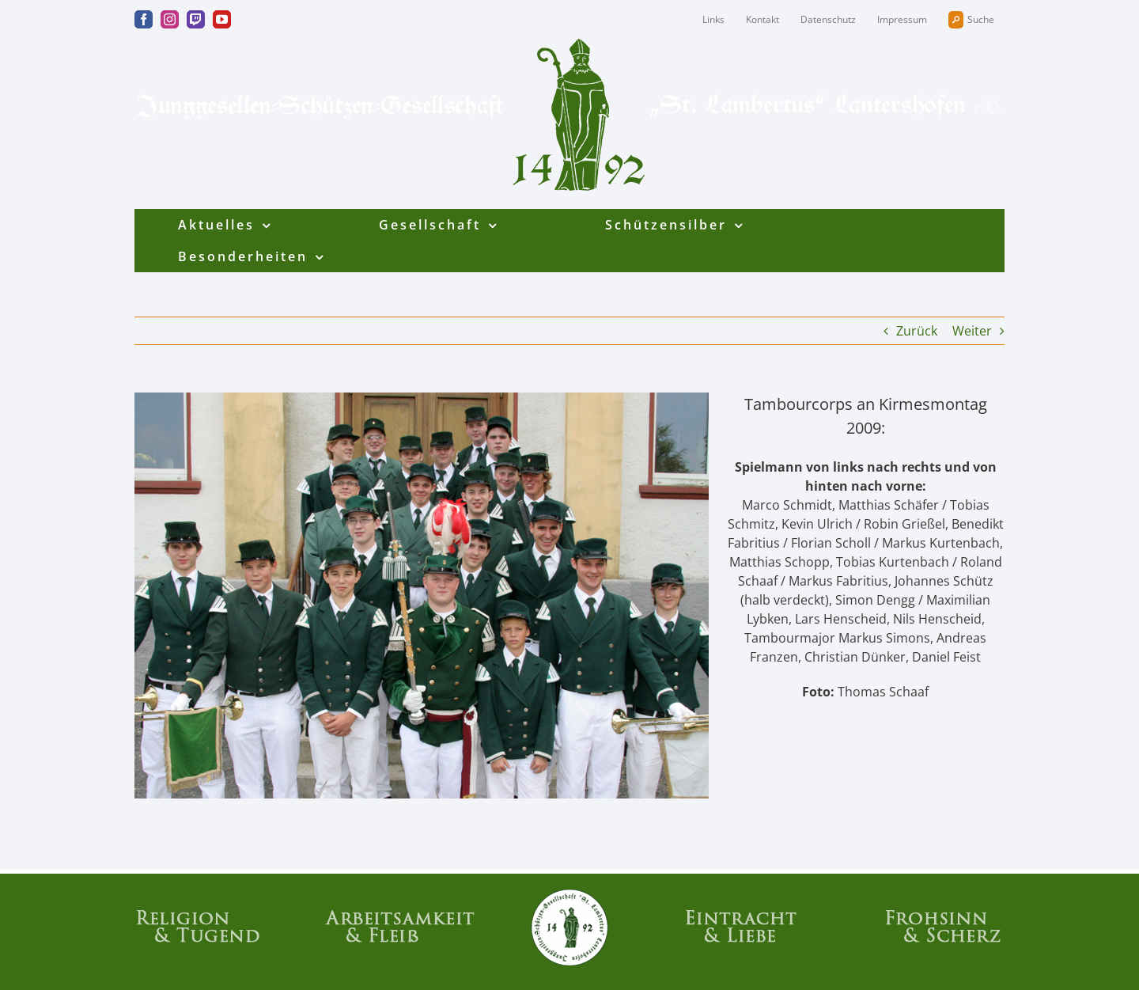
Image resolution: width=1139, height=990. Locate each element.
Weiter (972, 330)
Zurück (916, 330)
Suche (971, 19)
